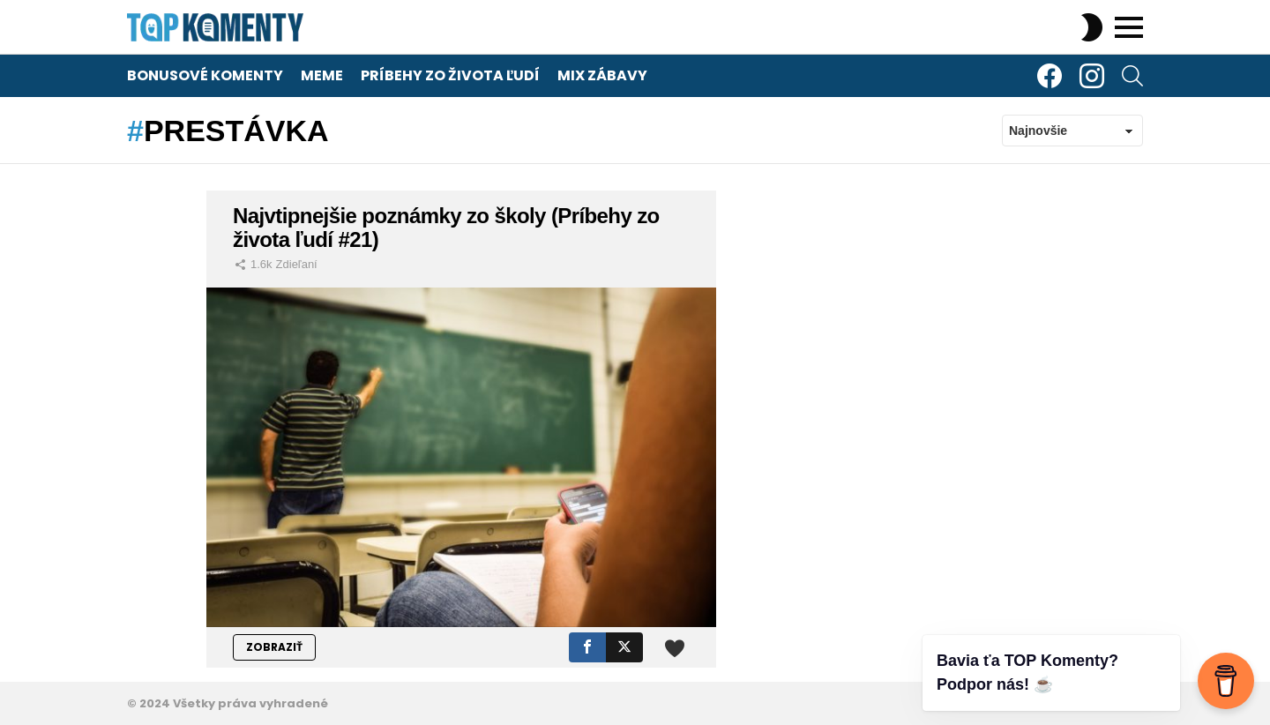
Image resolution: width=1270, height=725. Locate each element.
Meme (322, 75)
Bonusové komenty (205, 75)
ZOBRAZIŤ (274, 646)
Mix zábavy (602, 75)
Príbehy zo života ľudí (450, 75)
